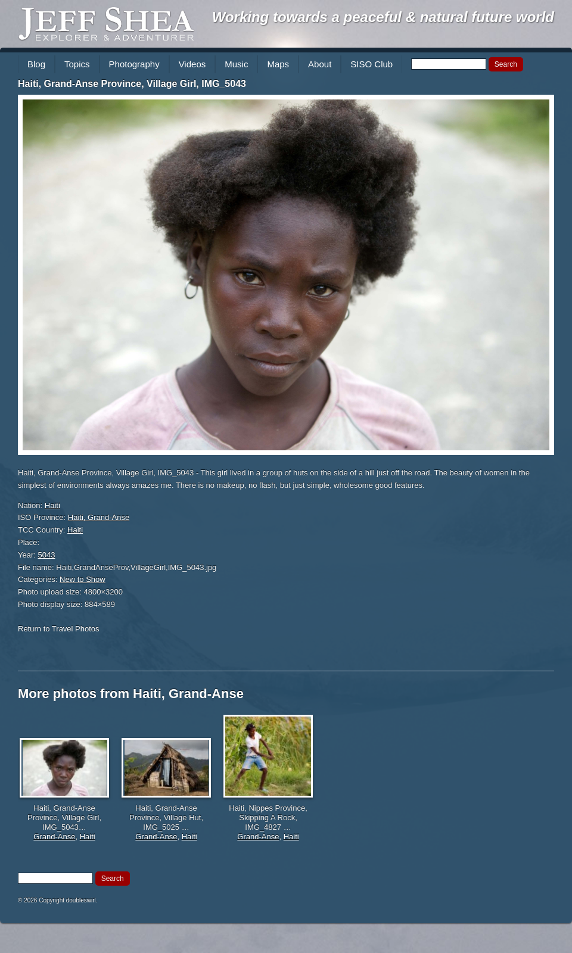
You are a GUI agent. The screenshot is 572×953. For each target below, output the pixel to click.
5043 (46, 554)
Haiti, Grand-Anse (98, 517)
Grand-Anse (54, 836)
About (319, 64)
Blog (36, 64)
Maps (278, 64)
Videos (192, 64)
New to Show (82, 579)
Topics (77, 64)
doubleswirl (81, 900)
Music (236, 64)
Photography (134, 64)
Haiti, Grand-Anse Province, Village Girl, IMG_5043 (132, 84)
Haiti (52, 505)
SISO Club (371, 64)
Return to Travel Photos (59, 628)
